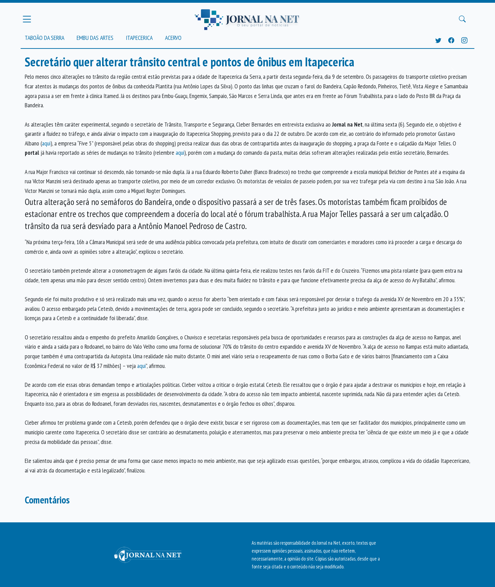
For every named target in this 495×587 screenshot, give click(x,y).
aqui (46, 143)
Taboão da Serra (44, 38)
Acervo (173, 38)
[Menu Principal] (27, 19)
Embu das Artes (95, 38)
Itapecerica (139, 38)
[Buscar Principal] (462, 19)
